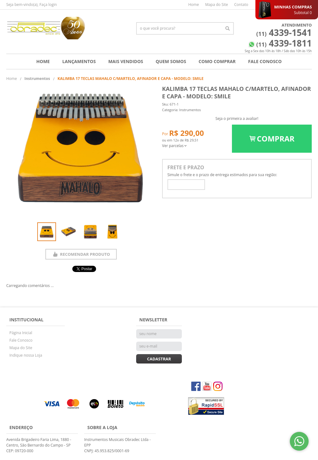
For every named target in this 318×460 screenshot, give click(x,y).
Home (193, 4)
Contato (241, 4)
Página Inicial (20, 332)
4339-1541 (284, 32)
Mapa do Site (216, 4)
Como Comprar (217, 61)
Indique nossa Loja (25, 355)
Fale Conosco (265, 61)
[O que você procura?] (227, 28)
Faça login (48, 4)
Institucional (26, 320)
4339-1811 (284, 43)
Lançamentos (79, 61)
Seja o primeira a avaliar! (236, 118)
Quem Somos (171, 61)
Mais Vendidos (125, 61)
